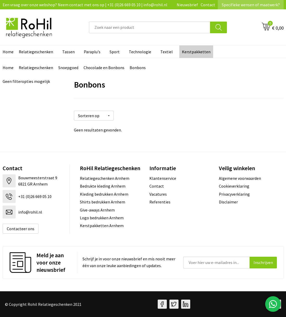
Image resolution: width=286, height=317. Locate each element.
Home (8, 67)
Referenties (159, 201)
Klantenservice (162, 178)
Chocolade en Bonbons (104, 67)
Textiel (166, 51)
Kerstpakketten (196, 51)
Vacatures (158, 194)
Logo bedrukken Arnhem (102, 217)
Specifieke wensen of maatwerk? (251, 4)
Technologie (140, 51)
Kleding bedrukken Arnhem (104, 194)
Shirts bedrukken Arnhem (102, 201)
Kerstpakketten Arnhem (102, 225)
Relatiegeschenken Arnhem (104, 178)
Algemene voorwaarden (240, 178)
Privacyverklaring (234, 194)
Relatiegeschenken (36, 51)
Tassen (68, 51)
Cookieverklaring (234, 186)
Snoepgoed (68, 67)
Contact (208, 4)
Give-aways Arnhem (97, 210)
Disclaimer (228, 201)
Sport (115, 51)
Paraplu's (92, 51)
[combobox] (150, 27)
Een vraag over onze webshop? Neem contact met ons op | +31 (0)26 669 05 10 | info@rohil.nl (85, 4)
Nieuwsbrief (187, 4)
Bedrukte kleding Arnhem (102, 186)
